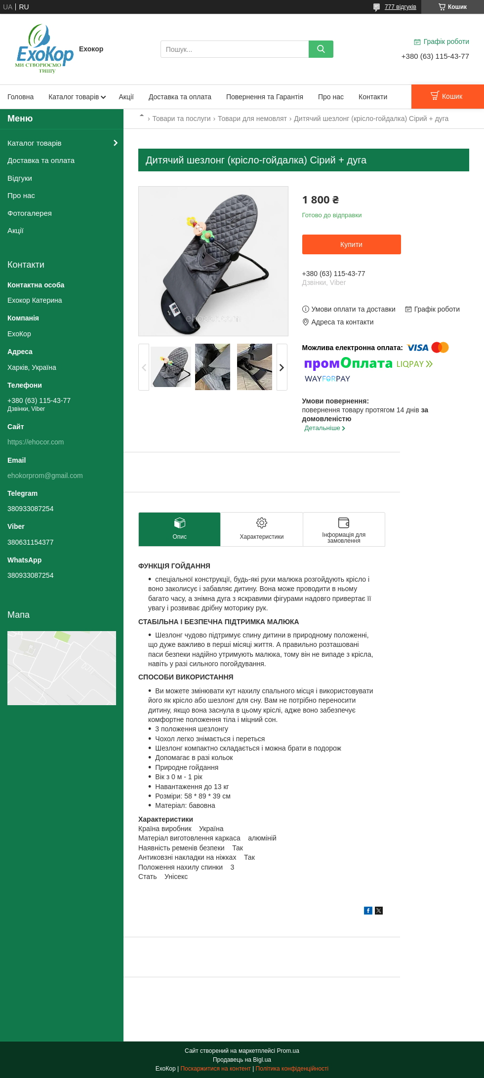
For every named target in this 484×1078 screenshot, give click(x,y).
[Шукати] (321, 49)
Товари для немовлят (252, 118)
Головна (20, 97)
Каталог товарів (73, 97)
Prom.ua (288, 1050)
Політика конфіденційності (292, 1068)
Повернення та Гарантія (264, 97)
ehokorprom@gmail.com (45, 475)
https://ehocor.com (35, 442)
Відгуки (19, 178)
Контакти (373, 97)
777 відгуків (400, 6)
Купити (351, 244)
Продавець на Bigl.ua (242, 1059)
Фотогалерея (29, 213)
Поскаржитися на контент (215, 1068)
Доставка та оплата (180, 97)
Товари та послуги (181, 118)
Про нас (331, 97)
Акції (126, 97)
